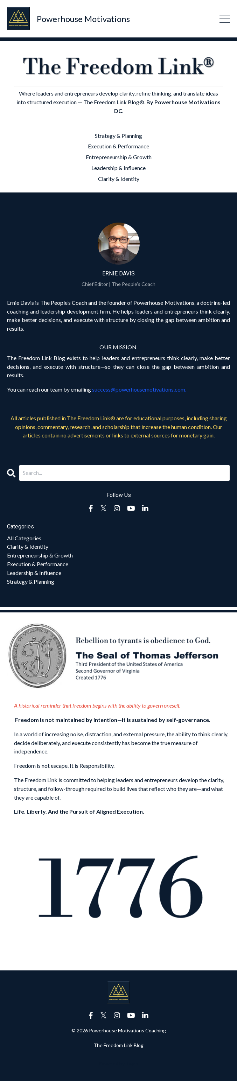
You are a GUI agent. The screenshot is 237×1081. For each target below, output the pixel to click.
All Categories (24, 538)
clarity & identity (27, 546)
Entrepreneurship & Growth (119, 157)
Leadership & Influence (118, 167)
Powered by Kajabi (118, 1063)
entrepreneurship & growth (40, 555)
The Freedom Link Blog (118, 1045)
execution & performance (37, 564)
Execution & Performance (118, 146)
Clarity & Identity (118, 178)
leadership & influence (34, 572)
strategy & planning (30, 581)
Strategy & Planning (118, 135)
